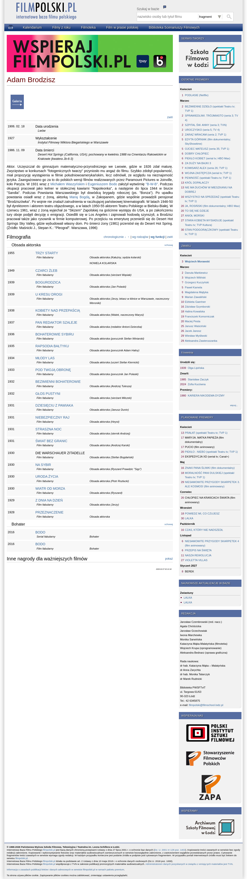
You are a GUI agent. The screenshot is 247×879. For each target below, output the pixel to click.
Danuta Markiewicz (196, 272)
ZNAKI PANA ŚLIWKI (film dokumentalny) (210, 467)
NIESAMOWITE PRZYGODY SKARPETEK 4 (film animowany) (212, 543)
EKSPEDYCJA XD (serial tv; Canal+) (207, 456)
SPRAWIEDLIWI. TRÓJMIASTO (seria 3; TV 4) (211, 117)
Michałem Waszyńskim (67, 184)
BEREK (189, 571)
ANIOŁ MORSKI (194, 215)
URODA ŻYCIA (46, 476)
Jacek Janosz (193, 330)
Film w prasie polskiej (122, 27)
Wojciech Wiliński (195, 277)
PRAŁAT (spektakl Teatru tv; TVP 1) (206, 432)
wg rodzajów (140, 237)
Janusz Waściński (195, 326)
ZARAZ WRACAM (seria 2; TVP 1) (205, 134)
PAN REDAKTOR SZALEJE (56, 322)
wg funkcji (158, 237)
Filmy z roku (61, 27)
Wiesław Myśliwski (196, 335)
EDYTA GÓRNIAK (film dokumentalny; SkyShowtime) (208, 141)
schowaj (168, 245)
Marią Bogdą (79, 197)
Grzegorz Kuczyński (197, 282)
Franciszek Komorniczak (199, 316)
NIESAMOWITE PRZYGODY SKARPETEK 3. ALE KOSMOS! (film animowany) (212, 484)
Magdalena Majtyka (196, 292)
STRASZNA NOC (48, 429)
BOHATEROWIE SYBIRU (54, 334)
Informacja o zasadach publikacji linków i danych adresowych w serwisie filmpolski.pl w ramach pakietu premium (65, 869)
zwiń (170, 117)
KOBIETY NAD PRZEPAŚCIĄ (57, 310)
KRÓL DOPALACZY (197, 182)
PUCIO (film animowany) (199, 447)
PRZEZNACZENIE (49, 512)
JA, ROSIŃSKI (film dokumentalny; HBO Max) (212, 205)
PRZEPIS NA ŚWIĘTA (198, 550)
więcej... (234, 405)
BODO (40, 532)
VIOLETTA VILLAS (196, 560)
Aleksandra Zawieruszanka (201, 340)
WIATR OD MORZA (50, 488)
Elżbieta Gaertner (195, 301)
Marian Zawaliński (196, 297)
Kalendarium (32, 27)
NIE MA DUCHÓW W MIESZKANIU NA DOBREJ (208, 189)
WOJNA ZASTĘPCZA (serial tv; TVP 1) (208, 173)
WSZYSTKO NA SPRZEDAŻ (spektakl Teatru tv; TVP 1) (212, 199)
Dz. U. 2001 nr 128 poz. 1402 (170, 849)
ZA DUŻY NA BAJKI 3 (198, 163)
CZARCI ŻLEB (46, 270)
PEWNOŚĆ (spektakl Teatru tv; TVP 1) (208, 177)
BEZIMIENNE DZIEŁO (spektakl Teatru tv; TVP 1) (210, 108)
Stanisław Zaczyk (198, 379)
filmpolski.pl (49, 849)
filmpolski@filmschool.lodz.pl (206, 705)
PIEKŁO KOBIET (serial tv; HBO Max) (207, 158)
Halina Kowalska (195, 311)
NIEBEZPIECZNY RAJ (52, 417)
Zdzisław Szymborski (197, 306)
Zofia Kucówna (197, 384)
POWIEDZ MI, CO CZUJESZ (202, 513)
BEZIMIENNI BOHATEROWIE (58, 382)
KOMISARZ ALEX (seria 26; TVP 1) (206, 168)
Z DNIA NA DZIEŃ (49, 500)
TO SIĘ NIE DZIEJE (197, 210)
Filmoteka (88, 27)
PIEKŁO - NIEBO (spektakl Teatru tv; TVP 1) (211, 451)
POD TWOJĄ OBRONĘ (53, 370)
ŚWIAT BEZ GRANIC (51, 441)
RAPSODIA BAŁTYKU (52, 346)
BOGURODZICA (47, 282)
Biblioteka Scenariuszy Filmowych (174, 27)
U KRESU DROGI (48, 294)
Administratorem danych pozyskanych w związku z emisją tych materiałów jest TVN (189, 864)
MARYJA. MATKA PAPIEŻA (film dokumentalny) (204, 439)
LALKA (189, 518)
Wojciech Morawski (197, 261)
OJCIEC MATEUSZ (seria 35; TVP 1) (207, 148)
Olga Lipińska (196, 367)
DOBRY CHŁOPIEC (197, 153)
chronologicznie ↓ (115, 237)
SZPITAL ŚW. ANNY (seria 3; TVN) (206, 125)
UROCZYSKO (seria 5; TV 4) (202, 129)
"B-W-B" (152, 184)
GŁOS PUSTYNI (47, 394)
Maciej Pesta (192, 321)
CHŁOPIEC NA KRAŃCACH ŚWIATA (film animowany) (210, 499)
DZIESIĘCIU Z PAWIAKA (54, 405)
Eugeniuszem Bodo (102, 184)
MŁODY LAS (45, 358)
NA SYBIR (43, 465)
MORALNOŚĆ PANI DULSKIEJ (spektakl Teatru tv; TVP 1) (209, 475)
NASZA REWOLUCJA (198, 555)
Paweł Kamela (193, 287)
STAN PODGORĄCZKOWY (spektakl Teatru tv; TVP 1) (211, 231)
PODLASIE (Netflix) (196, 95)
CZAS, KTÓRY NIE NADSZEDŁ (204, 529)
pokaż (169, 558)
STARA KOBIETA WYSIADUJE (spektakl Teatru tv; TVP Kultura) (209, 222)
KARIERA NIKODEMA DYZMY (206, 395)
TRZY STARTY (46, 253)
